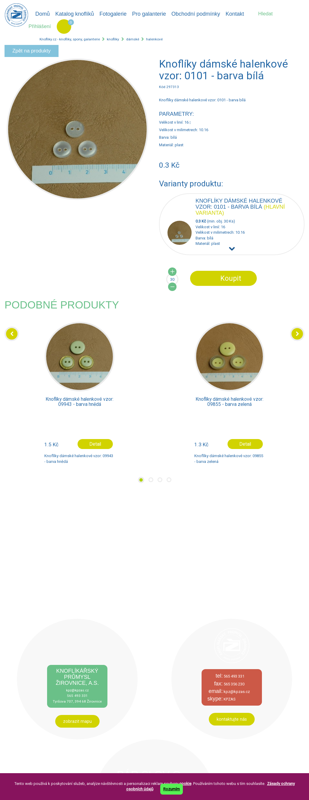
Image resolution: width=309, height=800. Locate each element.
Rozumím (171, 789)
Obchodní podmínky (195, 14)
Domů (42, 14)
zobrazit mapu (77, 721)
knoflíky (113, 39)
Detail (95, 444)
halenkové (154, 39)
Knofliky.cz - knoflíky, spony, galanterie (70, 39)
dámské (132, 39)
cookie (185, 783)
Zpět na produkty (31, 51)
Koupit (230, 278)
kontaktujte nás (232, 719)
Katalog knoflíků (74, 14)
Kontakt (234, 14)
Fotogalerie (113, 14)
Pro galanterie (149, 14)
